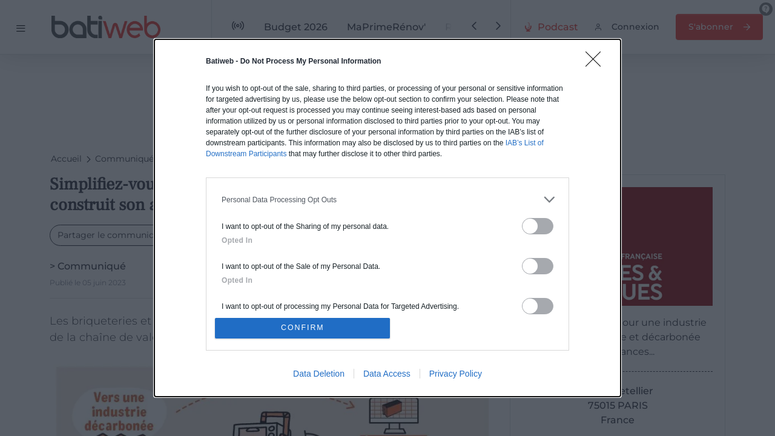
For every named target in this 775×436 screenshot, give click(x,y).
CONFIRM (304, 327)
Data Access (387, 375)
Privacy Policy (455, 375)
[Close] (596, 61)
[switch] (537, 225)
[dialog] (387, 218)
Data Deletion (319, 375)
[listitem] (387, 198)
